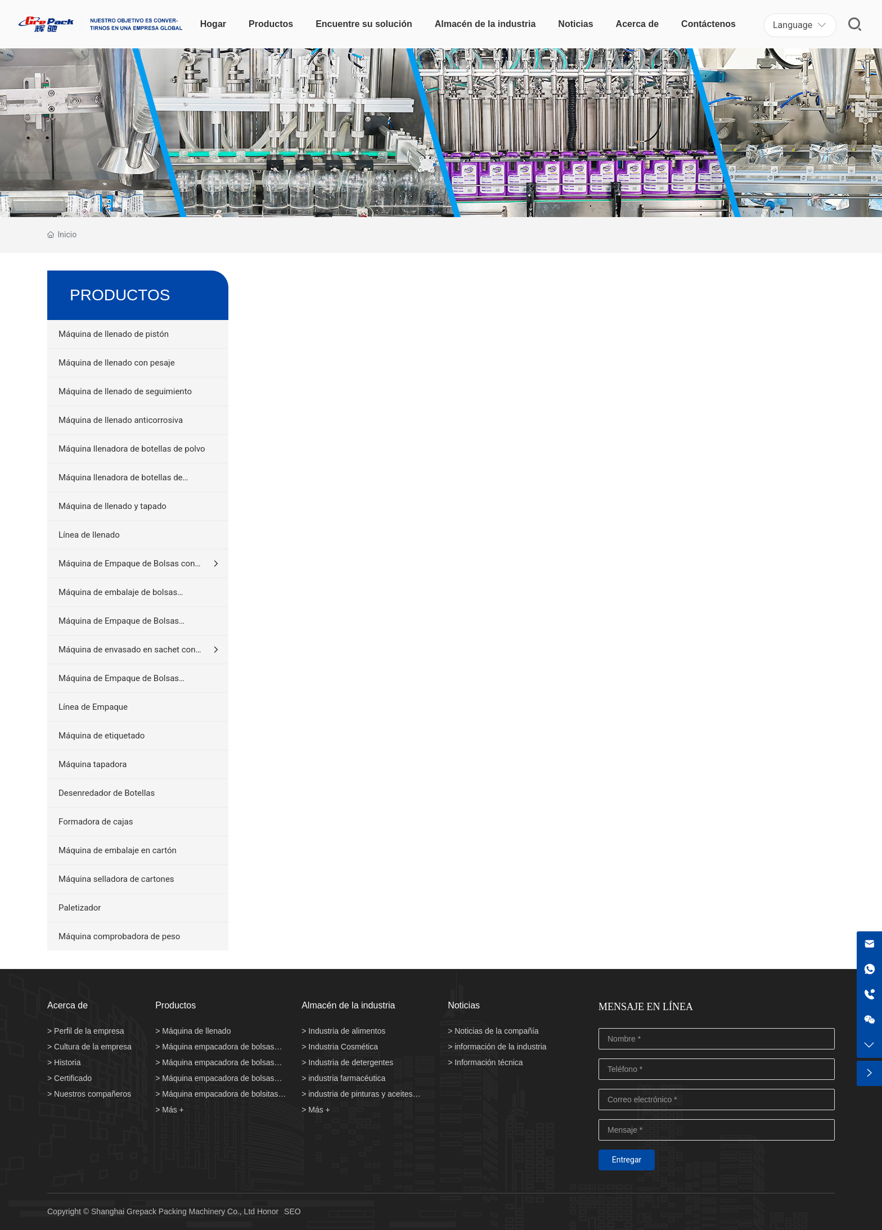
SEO (292, 1211)
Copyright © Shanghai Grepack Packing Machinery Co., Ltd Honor (162, 1211)
